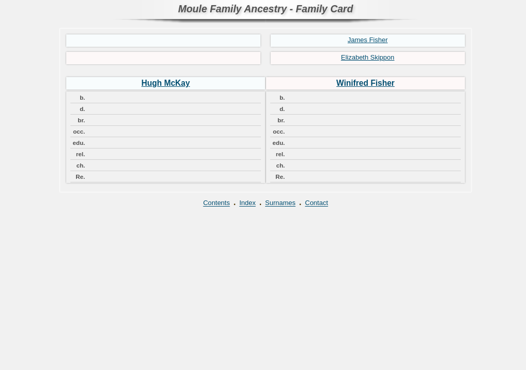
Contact (316, 203)
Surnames (280, 203)
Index (247, 203)
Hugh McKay (165, 83)
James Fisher (368, 40)
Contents (216, 203)
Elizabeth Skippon (367, 57)
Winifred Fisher (365, 83)
